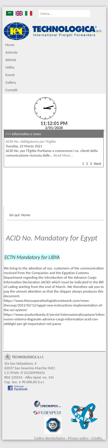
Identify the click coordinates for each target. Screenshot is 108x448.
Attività (10, 60)
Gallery (10, 82)
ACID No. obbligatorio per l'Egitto (31, 141)
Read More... (63, 155)
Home (9, 45)
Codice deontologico (49, 438)
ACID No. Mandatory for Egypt (51, 238)
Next (97, 163)
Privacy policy (78, 438)
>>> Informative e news (23, 134)
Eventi (9, 75)
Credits (96, 438)
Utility (9, 67)
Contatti (11, 90)
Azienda (11, 52)
